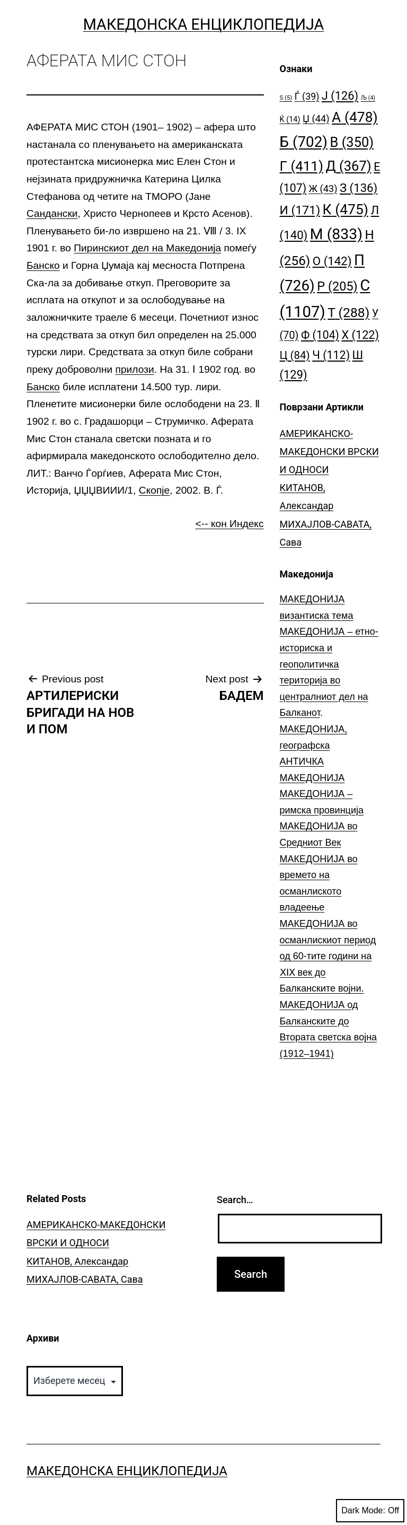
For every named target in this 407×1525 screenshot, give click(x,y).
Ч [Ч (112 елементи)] (331, 355)
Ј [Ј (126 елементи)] (340, 95)
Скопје (154, 490)
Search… (235, 1199)
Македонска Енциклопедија (203, 24)
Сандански (52, 213)
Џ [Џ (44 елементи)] (316, 118)
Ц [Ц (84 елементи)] (295, 355)
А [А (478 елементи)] (355, 117)
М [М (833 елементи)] (336, 234)
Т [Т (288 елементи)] (348, 312)
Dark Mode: (370, 1510)
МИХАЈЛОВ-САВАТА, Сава (84, 1279)
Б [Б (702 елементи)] (304, 142)
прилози (135, 369)
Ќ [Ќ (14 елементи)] (290, 119)
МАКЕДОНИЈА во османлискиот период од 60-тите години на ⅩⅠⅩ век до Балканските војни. (328, 956)
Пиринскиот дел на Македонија (147, 247)
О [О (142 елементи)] (332, 261)
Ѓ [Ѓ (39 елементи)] (307, 96)
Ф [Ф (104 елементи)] (320, 334)
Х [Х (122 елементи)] (360, 334)
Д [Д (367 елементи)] (348, 166)
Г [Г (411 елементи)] (301, 166)
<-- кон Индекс (230, 523)
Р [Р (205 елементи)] (337, 286)
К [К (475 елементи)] (345, 209)
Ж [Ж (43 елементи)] (323, 188)
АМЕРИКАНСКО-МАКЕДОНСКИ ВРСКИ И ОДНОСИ (329, 451)
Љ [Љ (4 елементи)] (368, 97)
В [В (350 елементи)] (352, 142)
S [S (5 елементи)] (286, 97)
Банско (43, 265)
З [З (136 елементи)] (358, 188)
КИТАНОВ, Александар (77, 1261)
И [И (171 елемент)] (300, 210)
